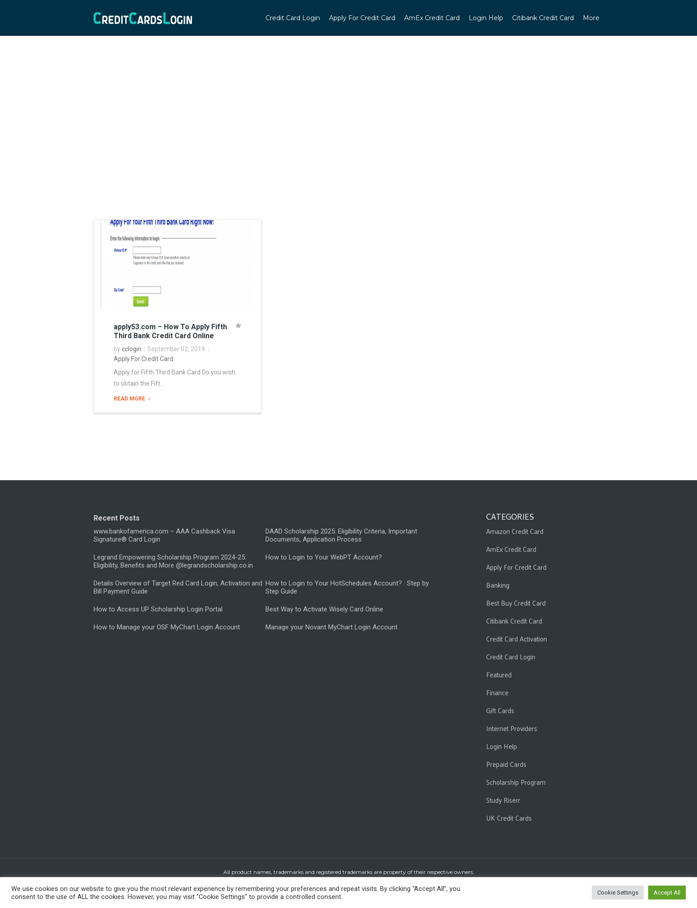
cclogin (131, 349)
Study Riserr (503, 800)
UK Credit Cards (509, 818)
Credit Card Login (292, 18)
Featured (499, 674)
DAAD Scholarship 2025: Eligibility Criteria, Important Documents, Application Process (341, 535)
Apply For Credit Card (362, 18)
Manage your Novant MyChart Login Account (331, 627)
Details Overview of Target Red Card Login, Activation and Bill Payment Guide (178, 587)
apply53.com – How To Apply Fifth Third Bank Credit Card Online (170, 331)
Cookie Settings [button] (617, 892)
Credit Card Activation (516, 639)
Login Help (486, 18)
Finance (497, 692)
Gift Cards (500, 710)
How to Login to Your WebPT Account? (323, 557)
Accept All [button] (667, 892)
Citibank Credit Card (543, 18)
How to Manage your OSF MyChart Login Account (167, 627)
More (591, 18)
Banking (497, 585)
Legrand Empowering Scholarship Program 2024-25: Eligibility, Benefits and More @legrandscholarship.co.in (173, 561)
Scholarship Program (516, 782)
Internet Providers (511, 728)
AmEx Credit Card (432, 18)
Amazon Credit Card (514, 531)
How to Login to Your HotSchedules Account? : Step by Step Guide (347, 587)
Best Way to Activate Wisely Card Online (324, 609)
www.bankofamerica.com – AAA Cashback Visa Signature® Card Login (164, 535)
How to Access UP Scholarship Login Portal (158, 609)
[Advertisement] (349, 143)
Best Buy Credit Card (516, 603)
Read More (130, 399)
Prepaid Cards (506, 764)
